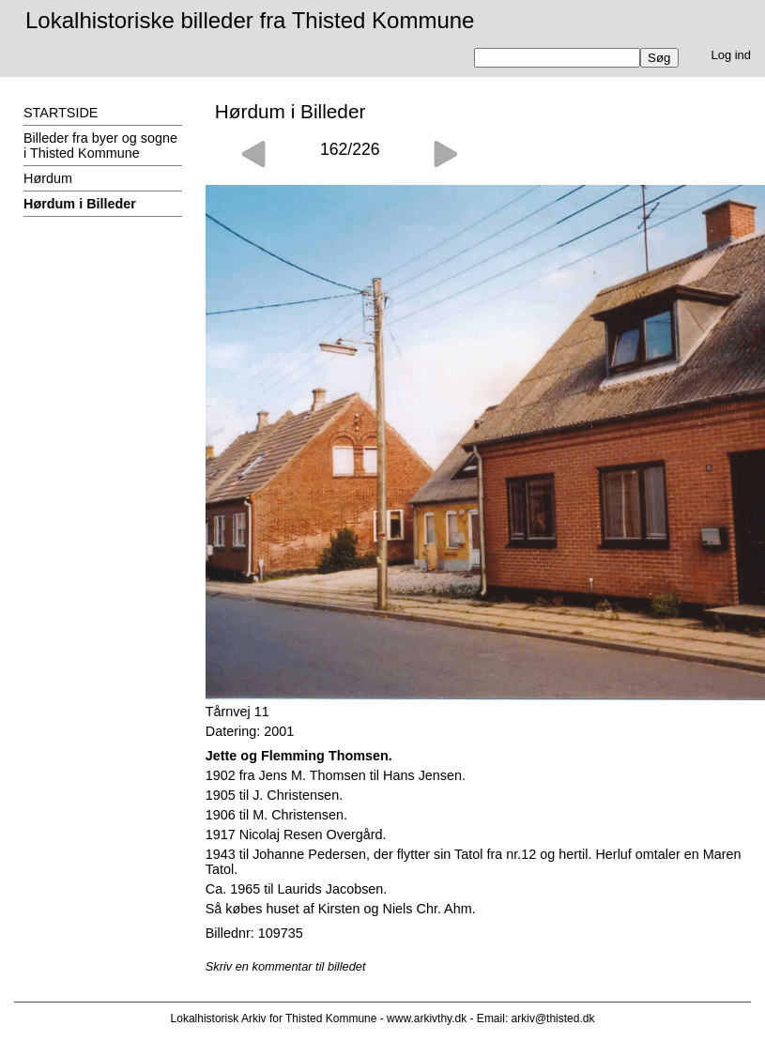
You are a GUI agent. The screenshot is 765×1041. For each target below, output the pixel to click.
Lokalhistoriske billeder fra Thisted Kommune (249, 20)
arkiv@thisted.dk (553, 1018)
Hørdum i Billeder (79, 203)
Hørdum (47, 178)
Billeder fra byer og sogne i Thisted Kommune (100, 145)
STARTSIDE (60, 112)
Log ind (731, 55)
